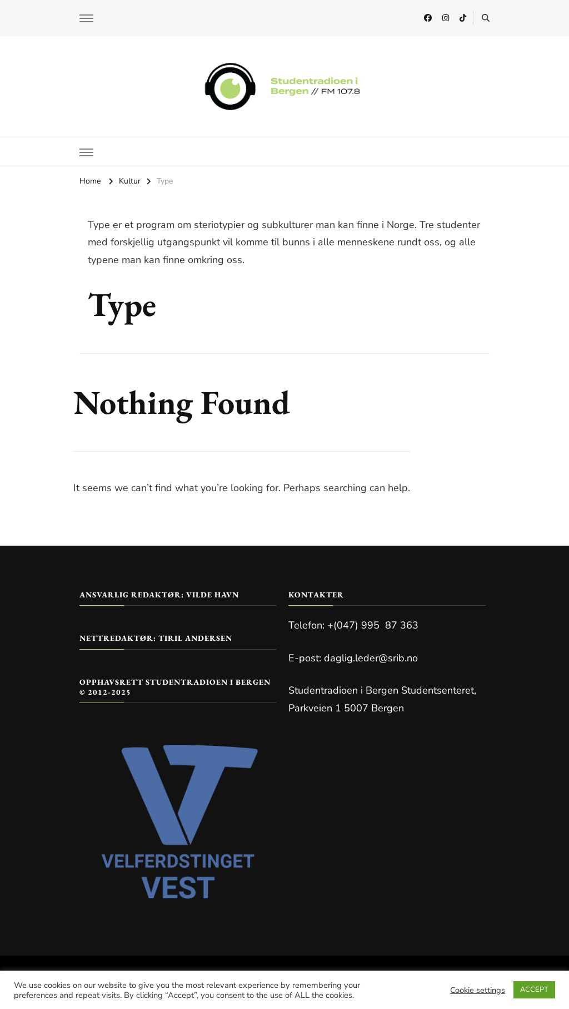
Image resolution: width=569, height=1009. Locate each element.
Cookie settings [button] (477, 990)
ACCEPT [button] (534, 990)
